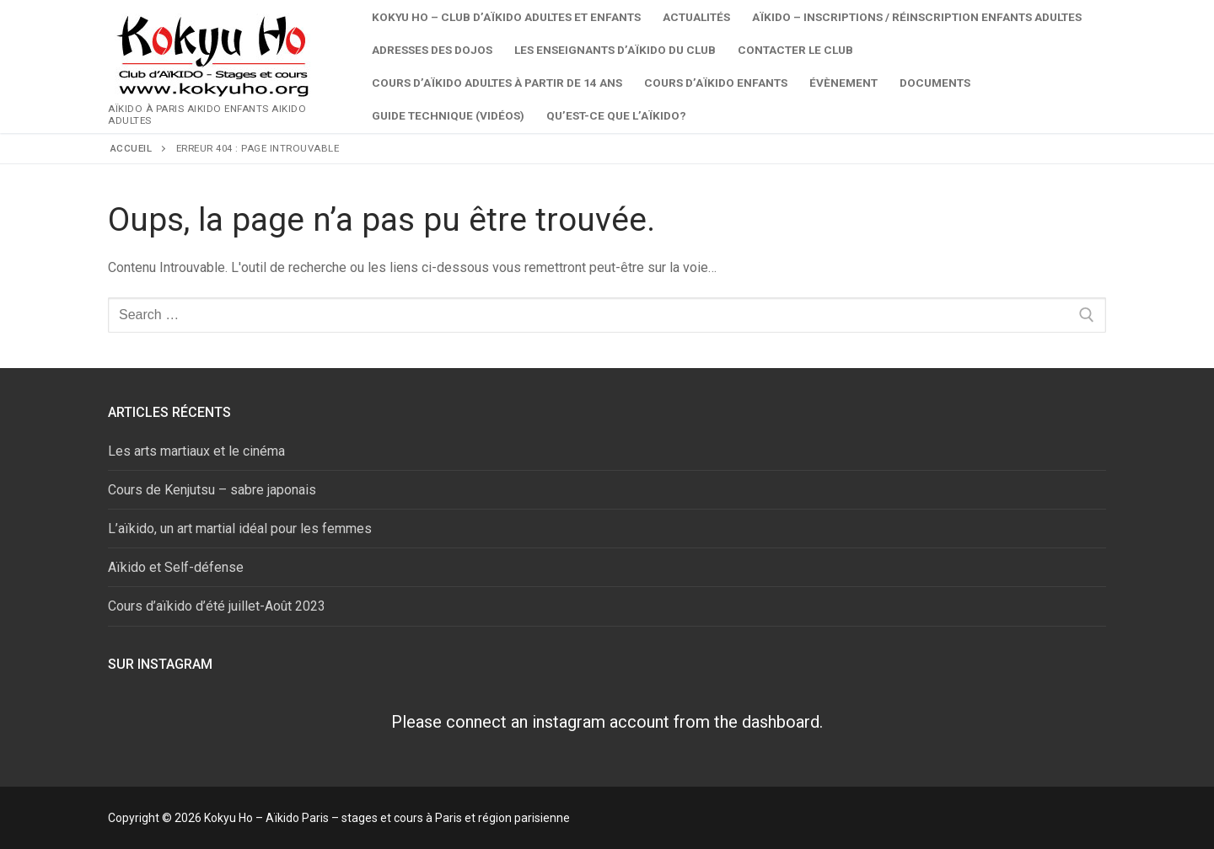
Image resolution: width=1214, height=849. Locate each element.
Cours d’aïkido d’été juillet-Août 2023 (216, 606)
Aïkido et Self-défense (176, 567)
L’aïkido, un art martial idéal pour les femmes (240, 529)
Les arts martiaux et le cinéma (196, 451)
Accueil (131, 148)
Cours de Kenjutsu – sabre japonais (212, 490)
